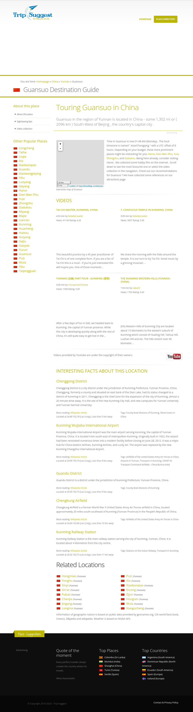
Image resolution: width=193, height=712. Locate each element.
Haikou (24, 233)
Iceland (153, 678)
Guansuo (25, 254)
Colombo (112, 657)
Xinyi (70, 585)
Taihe (23, 152)
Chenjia (72, 599)
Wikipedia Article (78, 412)
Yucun (23, 250)
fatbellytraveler (75, 216)
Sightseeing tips (25, 121)
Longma (72, 608)
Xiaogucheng (140, 608)
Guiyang (24, 237)
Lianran (24, 220)
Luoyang (25, 182)
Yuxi (22, 199)
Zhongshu (26, 203)
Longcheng (26, 148)
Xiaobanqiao (27, 165)
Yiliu (22, 178)
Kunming (25, 224)
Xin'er (70, 590)
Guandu (24, 169)
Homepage (145, 19)
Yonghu (72, 581)
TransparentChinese (78, 284)
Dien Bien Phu (28, 195)
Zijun (134, 594)
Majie (22, 216)
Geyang (24, 186)
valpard (136, 287)
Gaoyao (24, 245)
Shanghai (110, 665)
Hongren (137, 599)
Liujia (22, 156)
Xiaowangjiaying (30, 173)
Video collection (25, 128)
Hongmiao (74, 576)
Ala (21, 161)
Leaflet (72, 186)
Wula (22, 262)
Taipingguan (27, 271)
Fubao (71, 594)
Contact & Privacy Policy (166, 702)
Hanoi (23, 190)
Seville (109, 674)
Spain (152, 674)
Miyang (24, 212)
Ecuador (157, 670)
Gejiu (22, 241)
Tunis (109, 670)
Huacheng (26, 228)
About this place (25, 114)
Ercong (135, 590)
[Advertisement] (96, 50)
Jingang (72, 604)
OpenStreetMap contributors (91, 186)
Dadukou (25, 207)
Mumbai (109, 661)
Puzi (22, 258)
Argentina (158, 657)
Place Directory (165, 19)
